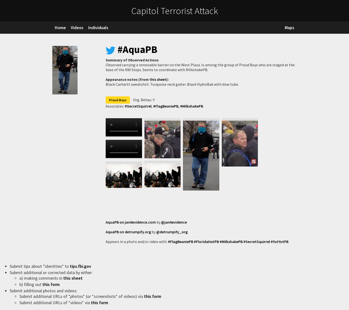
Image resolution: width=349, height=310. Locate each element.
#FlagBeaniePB (165, 106)
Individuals (98, 27)
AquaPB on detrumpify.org (128, 231)
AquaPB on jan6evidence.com (131, 222)
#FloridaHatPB (206, 241)
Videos (77, 27)
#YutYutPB (279, 241)
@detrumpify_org (172, 231)
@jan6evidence (174, 222)
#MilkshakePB (191, 106)
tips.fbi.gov (81, 266)
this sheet (158, 79)
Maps (289, 27)
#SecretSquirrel (138, 106)
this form (51, 284)
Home (60, 27)
